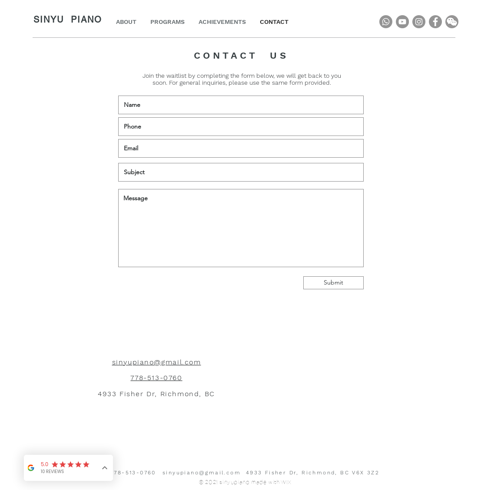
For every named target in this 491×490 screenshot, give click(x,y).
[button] (451, 21)
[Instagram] (418, 21)
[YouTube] (402, 21)
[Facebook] (435, 21)
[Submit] (333, 282)
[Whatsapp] (385, 21)
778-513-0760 (133, 473)
